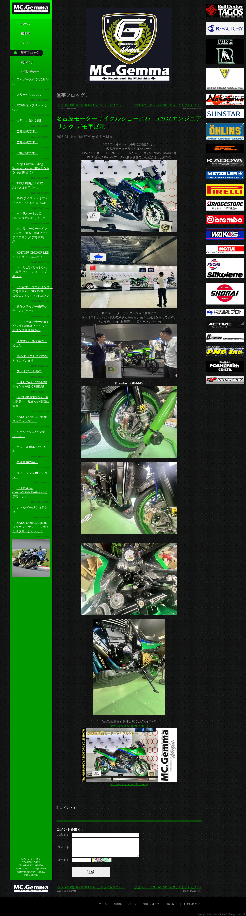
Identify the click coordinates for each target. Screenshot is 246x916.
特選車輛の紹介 (27, 462)
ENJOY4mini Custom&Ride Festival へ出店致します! (29, 492)
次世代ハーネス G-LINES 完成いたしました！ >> (167, 105)
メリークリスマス (29, 94)
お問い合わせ (24, 72)
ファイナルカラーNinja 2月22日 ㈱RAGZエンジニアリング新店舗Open (30, 326)
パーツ (19, 43)
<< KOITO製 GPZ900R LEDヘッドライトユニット (91, 105)
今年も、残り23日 (29, 120)
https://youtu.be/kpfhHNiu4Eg (129, 726)
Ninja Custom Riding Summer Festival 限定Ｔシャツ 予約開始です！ (30, 168)
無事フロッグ (24, 53)
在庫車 (19, 33)
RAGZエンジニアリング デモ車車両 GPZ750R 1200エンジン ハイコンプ (32, 291)
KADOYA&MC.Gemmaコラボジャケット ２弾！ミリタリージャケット (30, 527)
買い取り (21, 62)
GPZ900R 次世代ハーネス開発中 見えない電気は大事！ (30, 401)
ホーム (19, 24)
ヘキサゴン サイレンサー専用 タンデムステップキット (30, 272)
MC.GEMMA (220, 914)
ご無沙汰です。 (27, 131)
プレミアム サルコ (29, 371)
